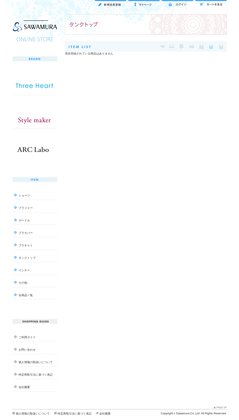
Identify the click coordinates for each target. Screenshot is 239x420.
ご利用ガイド (27, 337)
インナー (24, 270)
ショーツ (24, 195)
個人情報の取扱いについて (36, 362)
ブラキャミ (26, 245)
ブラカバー (26, 232)
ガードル (24, 220)
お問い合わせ (27, 349)
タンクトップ (27, 257)
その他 (23, 282)
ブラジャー (26, 208)
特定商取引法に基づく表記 (36, 374)
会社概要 (24, 387)
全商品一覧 (26, 295)
